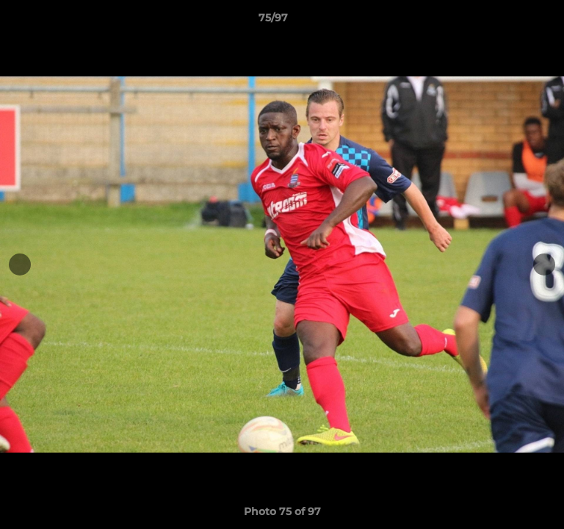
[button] (511, 21)
